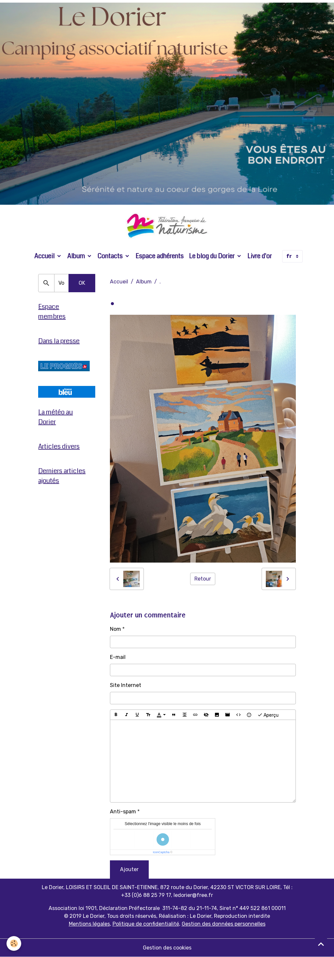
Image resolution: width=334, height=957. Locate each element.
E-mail (118, 657)
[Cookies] (14, 943)
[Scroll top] (321, 944)
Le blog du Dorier (212, 256)
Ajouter (129, 869)
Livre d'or (259, 256)
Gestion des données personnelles (224, 924)
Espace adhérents (159, 256)
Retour (202, 579)
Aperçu (268, 714)
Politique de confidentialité (146, 924)
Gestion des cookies (167, 948)
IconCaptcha (161, 852)
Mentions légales (89, 924)
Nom (115, 629)
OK (82, 283)
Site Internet (125, 685)
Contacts (111, 256)
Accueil (45, 256)
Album (76, 256)
